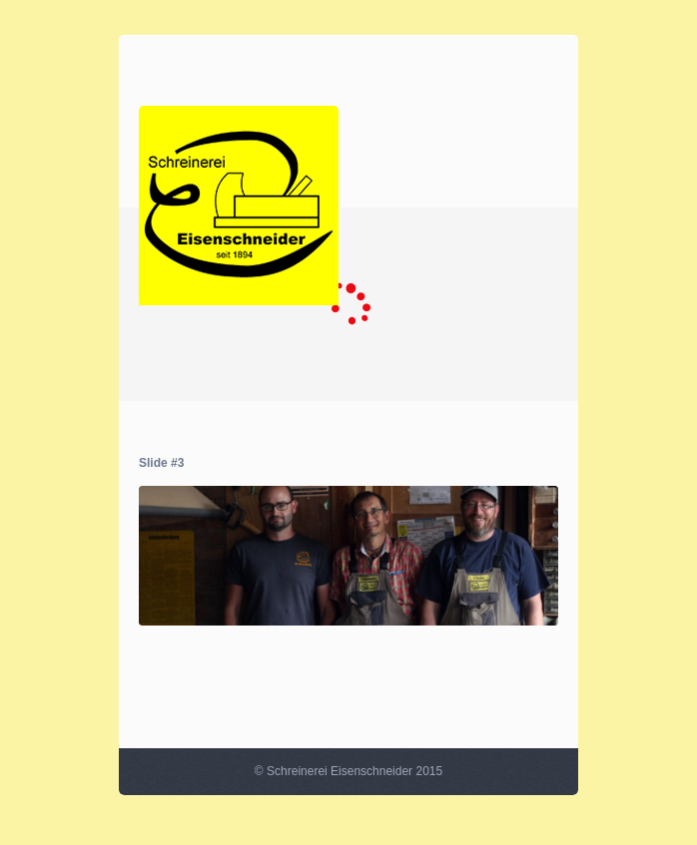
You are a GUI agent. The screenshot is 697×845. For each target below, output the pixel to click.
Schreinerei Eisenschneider (339, 771)
